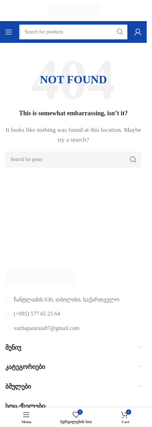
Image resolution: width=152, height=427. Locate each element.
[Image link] (40, 277)
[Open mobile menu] (9, 32)
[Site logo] (73, 10)
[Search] (73, 159)
